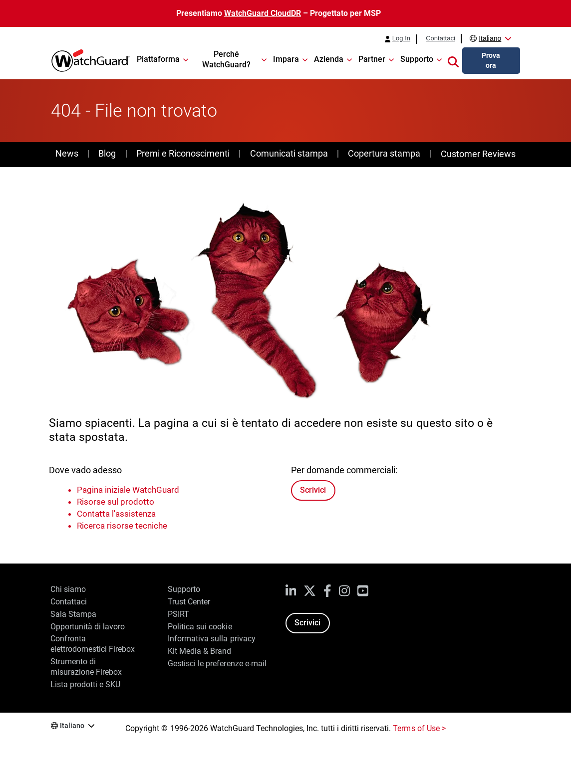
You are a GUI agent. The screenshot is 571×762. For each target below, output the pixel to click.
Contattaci (440, 38)
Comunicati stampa (289, 153)
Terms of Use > (419, 728)
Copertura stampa (384, 153)
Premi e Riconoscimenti (183, 153)
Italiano (490, 38)
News (66, 153)
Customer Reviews (478, 154)
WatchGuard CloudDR (262, 13)
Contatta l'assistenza (116, 514)
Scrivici (313, 490)
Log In (401, 38)
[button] (453, 61)
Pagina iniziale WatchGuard (128, 490)
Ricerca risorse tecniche (122, 526)
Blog (107, 153)
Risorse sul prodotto (115, 502)
